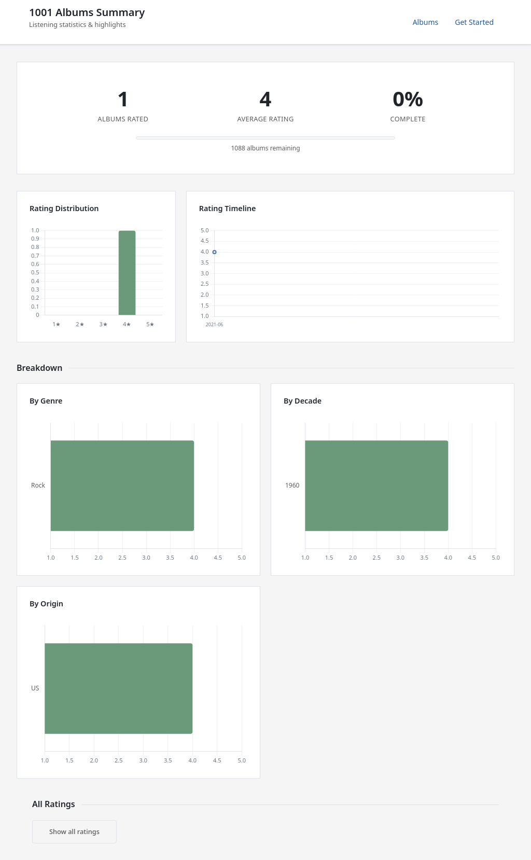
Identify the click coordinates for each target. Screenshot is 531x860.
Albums (426, 22)
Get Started (474, 22)
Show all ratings (74, 831)
